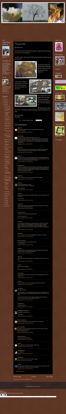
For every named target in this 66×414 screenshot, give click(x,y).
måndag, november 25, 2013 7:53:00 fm (25, 339)
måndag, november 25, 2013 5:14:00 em (25, 353)
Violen (19, 127)
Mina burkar (20, 165)
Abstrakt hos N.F (7, 133)
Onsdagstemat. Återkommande (7, 173)
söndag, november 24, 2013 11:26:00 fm (25, 179)
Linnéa (19, 193)
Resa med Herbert (21, 320)
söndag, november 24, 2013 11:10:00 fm (25, 172)
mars (6, 204)
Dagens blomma (7, 147)
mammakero (20, 303)
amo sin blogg (20, 326)
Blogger (39, 386)
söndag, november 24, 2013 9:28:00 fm (25, 132)
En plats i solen (21, 212)
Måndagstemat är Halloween (7, 180)
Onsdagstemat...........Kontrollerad (7, 136)
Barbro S (19, 147)
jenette (19, 248)
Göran (19, 155)
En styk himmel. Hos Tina (7, 110)
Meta (4, 84)
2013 (5, 104)
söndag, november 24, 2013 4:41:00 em (25, 277)
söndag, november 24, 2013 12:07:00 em (25, 236)
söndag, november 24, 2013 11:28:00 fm (25, 189)
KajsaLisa (20, 204)
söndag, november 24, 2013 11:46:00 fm (25, 208)
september (7, 193)
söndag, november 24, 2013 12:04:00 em (25, 229)
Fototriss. (6, 165)
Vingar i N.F (6, 186)
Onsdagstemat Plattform (7, 157)
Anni (19, 364)
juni (5, 198)
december (7, 106)
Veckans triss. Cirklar (7, 145)
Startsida (33, 376)
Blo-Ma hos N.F (7, 117)
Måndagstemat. (7, 163)
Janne (19, 281)
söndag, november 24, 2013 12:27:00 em (25, 244)
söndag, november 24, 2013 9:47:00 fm (25, 152)
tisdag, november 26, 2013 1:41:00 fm (25, 360)
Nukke (19, 182)
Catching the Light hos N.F (7, 119)
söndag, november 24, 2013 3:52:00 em (25, 261)
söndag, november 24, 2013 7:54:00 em (25, 306)
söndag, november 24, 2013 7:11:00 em (25, 299)
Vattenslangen (20, 350)
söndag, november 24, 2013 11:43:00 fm (25, 200)
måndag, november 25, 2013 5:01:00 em (25, 346)
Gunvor (19, 221)
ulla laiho (19, 288)
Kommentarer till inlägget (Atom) (26, 379)
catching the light (7, 177)
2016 (5, 99)
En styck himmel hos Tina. (7, 126)
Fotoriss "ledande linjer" (6, 183)
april (5, 202)
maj (5, 200)
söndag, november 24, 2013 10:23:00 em (25, 323)
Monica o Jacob (21, 240)
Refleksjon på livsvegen (22, 310)
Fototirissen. (18, 110)
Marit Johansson (21, 336)
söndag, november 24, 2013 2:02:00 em (25, 252)
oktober (6, 191)
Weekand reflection (6, 149)
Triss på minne (7, 121)
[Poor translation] (5, 395)
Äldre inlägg (49, 376)
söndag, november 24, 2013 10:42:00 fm (25, 161)
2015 (5, 100)
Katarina (19, 175)
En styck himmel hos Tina (7, 152)
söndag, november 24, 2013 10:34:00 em (25, 332)
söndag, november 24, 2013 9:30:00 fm (25, 144)
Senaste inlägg (17, 376)
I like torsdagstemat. (7, 131)
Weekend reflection (6, 168)
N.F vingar (6, 170)
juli (5, 196)
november (7, 107)
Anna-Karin (20, 273)
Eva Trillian (20, 136)
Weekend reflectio (6, 189)
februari (6, 205)
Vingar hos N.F (7, 128)
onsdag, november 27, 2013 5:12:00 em (25, 368)
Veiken (19, 256)
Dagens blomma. (7, 123)
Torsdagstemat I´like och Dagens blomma (7, 114)
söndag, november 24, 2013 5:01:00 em (25, 284)
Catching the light (6, 142)
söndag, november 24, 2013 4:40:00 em (25, 269)
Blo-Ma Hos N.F (7, 139)
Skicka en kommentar (20, 371)
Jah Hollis (20, 357)
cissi (19, 343)
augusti (6, 195)
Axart (19, 264)
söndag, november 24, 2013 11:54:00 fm (25, 217)
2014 (5, 102)
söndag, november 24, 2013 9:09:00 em (25, 316)
